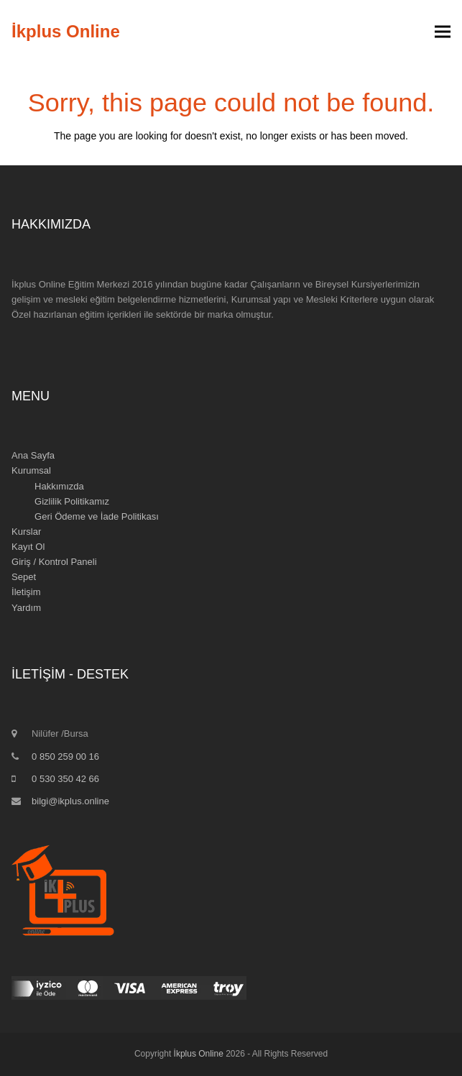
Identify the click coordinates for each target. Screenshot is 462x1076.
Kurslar (26, 531)
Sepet (23, 576)
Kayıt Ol (28, 546)
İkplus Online (65, 31)
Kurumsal (31, 470)
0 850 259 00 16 (65, 756)
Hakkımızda (59, 486)
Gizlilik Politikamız (71, 501)
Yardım (26, 607)
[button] (443, 32)
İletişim (25, 592)
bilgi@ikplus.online (70, 801)
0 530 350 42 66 (65, 778)
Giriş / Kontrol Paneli (54, 561)
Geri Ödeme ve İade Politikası (96, 516)
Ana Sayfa (33, 455)
